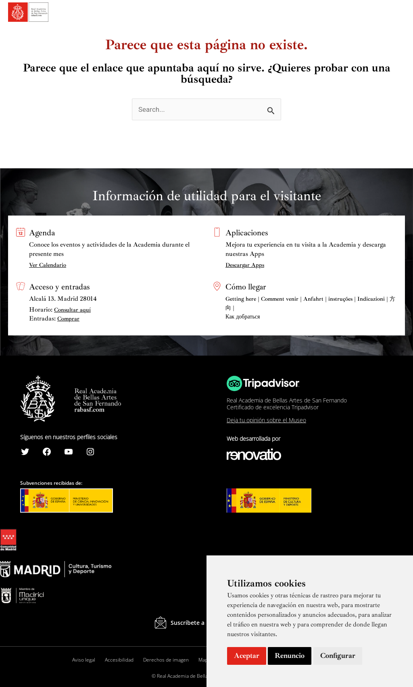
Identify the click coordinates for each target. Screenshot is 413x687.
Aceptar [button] (246, 655)
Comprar (68, 318)
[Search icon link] (385, 13)
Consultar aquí (72, 309)
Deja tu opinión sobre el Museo (266, 420)
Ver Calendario (47, 265)
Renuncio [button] (290, 655)
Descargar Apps (244, 265)
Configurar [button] (337, 655)
